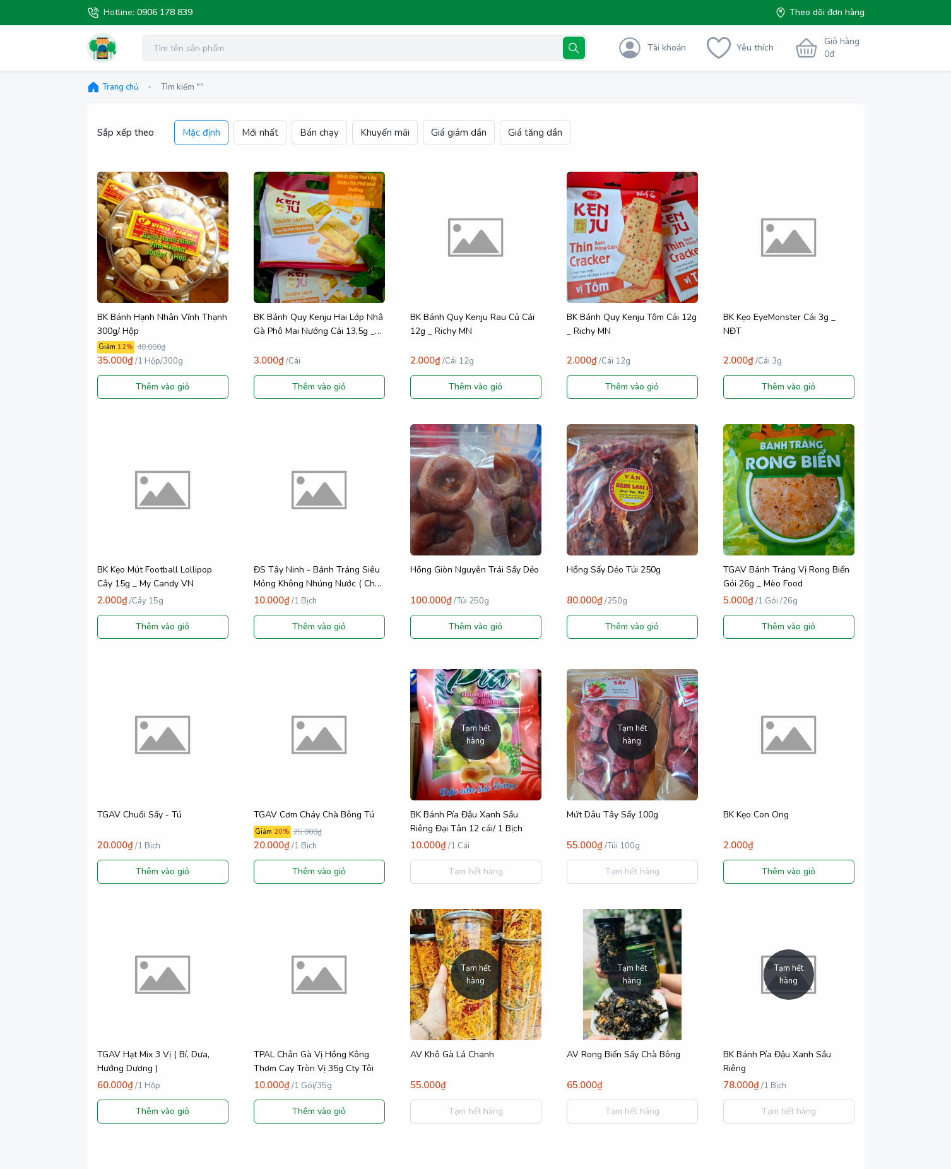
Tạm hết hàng (476, 871)
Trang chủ (112, 87)
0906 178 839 (164, 12)
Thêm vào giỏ (162, 387)
